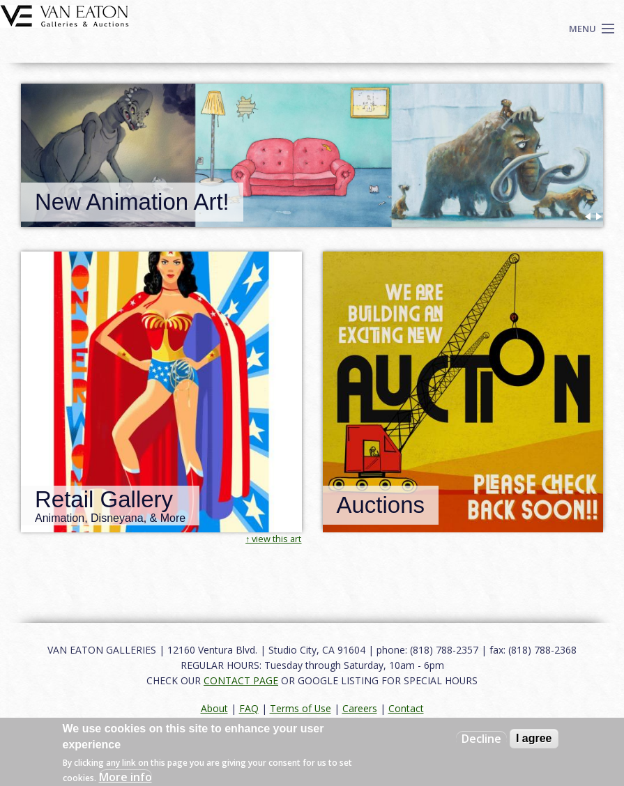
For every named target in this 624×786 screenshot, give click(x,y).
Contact (406, 708)
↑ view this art (273, 538)
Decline (481, 738)
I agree (534, 738)
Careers (359, 708)
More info (125, 777)
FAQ (249, 708)
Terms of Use (300, 708)
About (214, 708)
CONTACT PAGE (241, 680)
